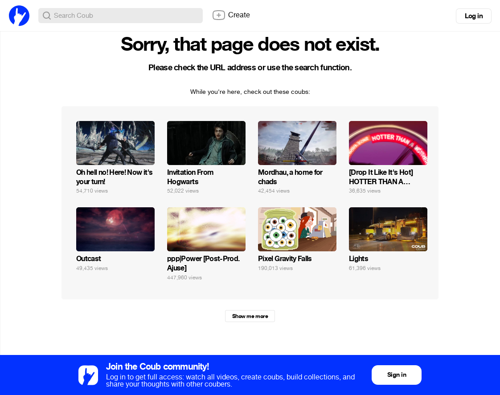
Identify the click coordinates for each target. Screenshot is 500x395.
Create (231, 15)
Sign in (396, 375)
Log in (474, 16)
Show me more (250, 316)
